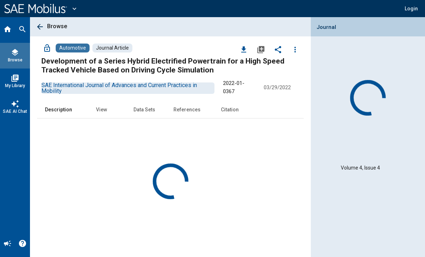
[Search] (22, 30)
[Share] (278, 49)
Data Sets (144, 109)
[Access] (47, 48)
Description (58, 109)
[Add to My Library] (261, 49)
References (187, 109)
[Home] (7, 30)
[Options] (295, 49)
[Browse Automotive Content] (73, 48)
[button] (411, 8)
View (101, 109)
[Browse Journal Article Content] (112, 48)
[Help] (22, 244)
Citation (230, 109)
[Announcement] (7, 244)
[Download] (244, 49)
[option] (119, 88)
